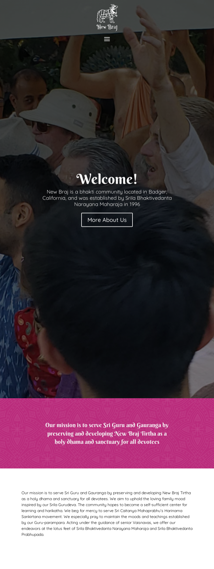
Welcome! (107, 180)
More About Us (107, 221)
